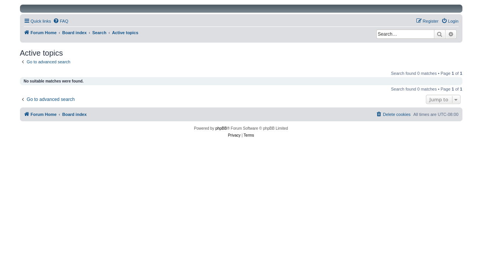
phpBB (221, 128)
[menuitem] (60, 21)
